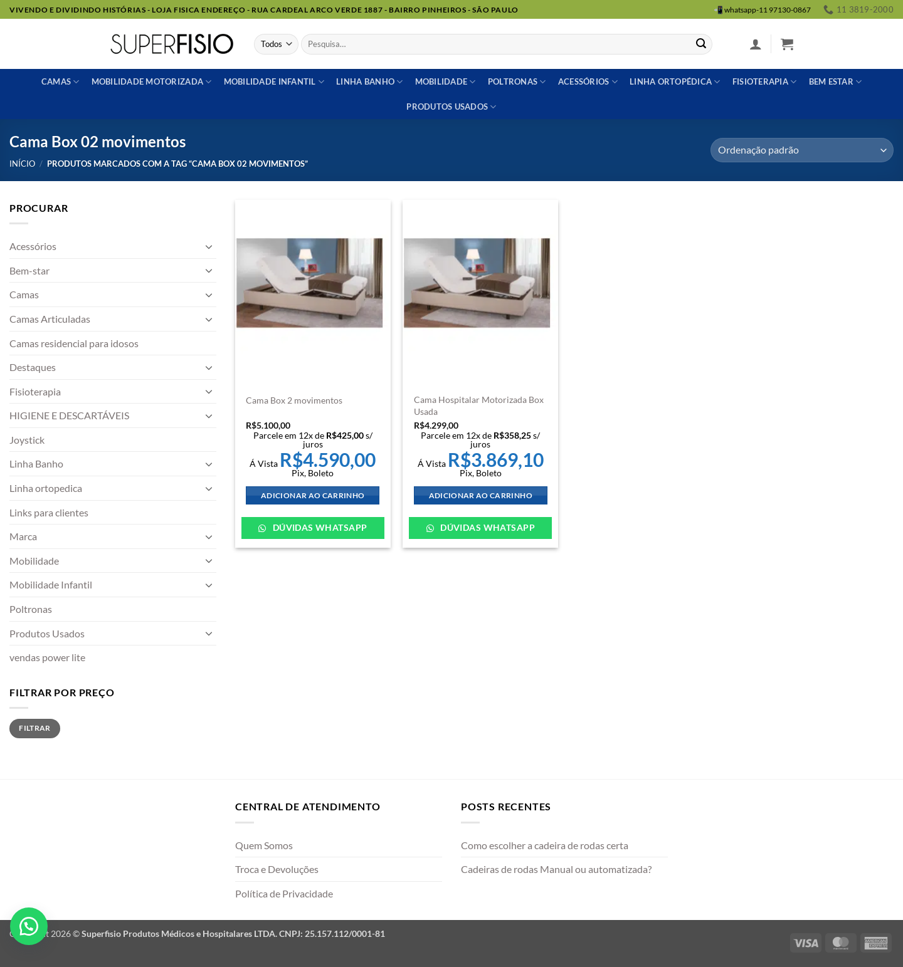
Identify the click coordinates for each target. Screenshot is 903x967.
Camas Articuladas (49, 319)
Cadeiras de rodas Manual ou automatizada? (556, 869)
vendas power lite (47, 657)
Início (22, 164)
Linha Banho (36, 463)
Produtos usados (451, 107)
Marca (23, 536)
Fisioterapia (764, 82)
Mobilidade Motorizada (152, 82)
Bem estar (835, 82)
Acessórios (588, 82)
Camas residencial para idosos (74, 343)
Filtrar (35, 728)
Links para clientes (48, 512)
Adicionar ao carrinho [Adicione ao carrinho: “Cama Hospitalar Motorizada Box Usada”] (480, 495)
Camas (60, 82)
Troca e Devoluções (277, 869)
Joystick (27, 440)
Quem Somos (264, 845)
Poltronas (517, 82)
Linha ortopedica (45, 488)
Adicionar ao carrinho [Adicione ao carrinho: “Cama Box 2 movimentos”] (312, 495)
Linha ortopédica (675, 82)
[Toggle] (208, 246)
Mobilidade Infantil (274, 82)
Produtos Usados (47, 633)
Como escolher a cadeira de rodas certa (544, 845)
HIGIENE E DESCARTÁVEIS (69, 415)
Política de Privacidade (284, 893)
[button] (755, 44)
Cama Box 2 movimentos (294, 400)
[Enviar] (701, 44)
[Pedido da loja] (802, 150)
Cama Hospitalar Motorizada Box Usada (479, 405)
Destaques (32, 367)
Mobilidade (445, 82)
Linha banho (369, 82)
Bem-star (29, 270)
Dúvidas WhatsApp (318, 527)
